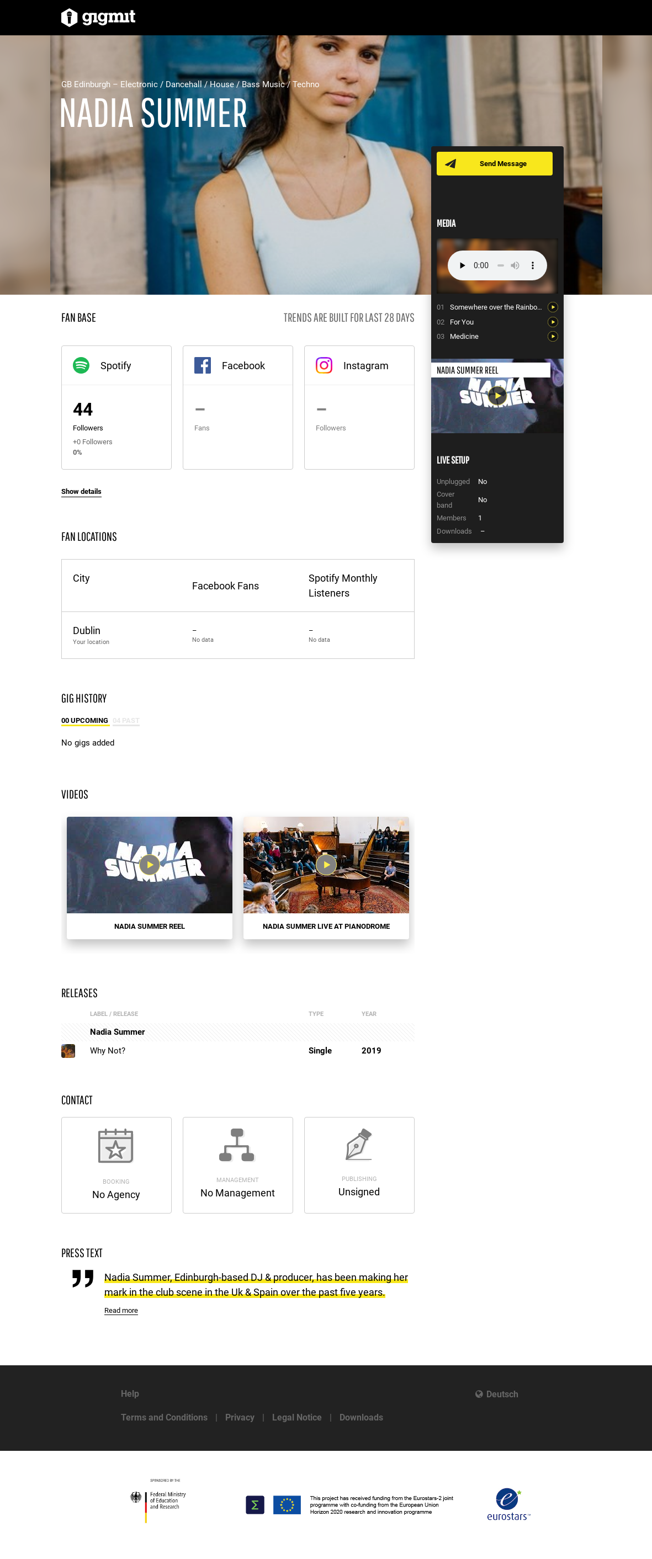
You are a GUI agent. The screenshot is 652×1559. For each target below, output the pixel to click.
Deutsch (502, 1394)
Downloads (361, 1417)
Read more (121, 1310)
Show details (81, 491)
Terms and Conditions (164, 1417)
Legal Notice (297, 1417)
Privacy (240, 1417)
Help (130, 1393)
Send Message (504, 163)
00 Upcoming (85, 720)
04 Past (126, 720)
